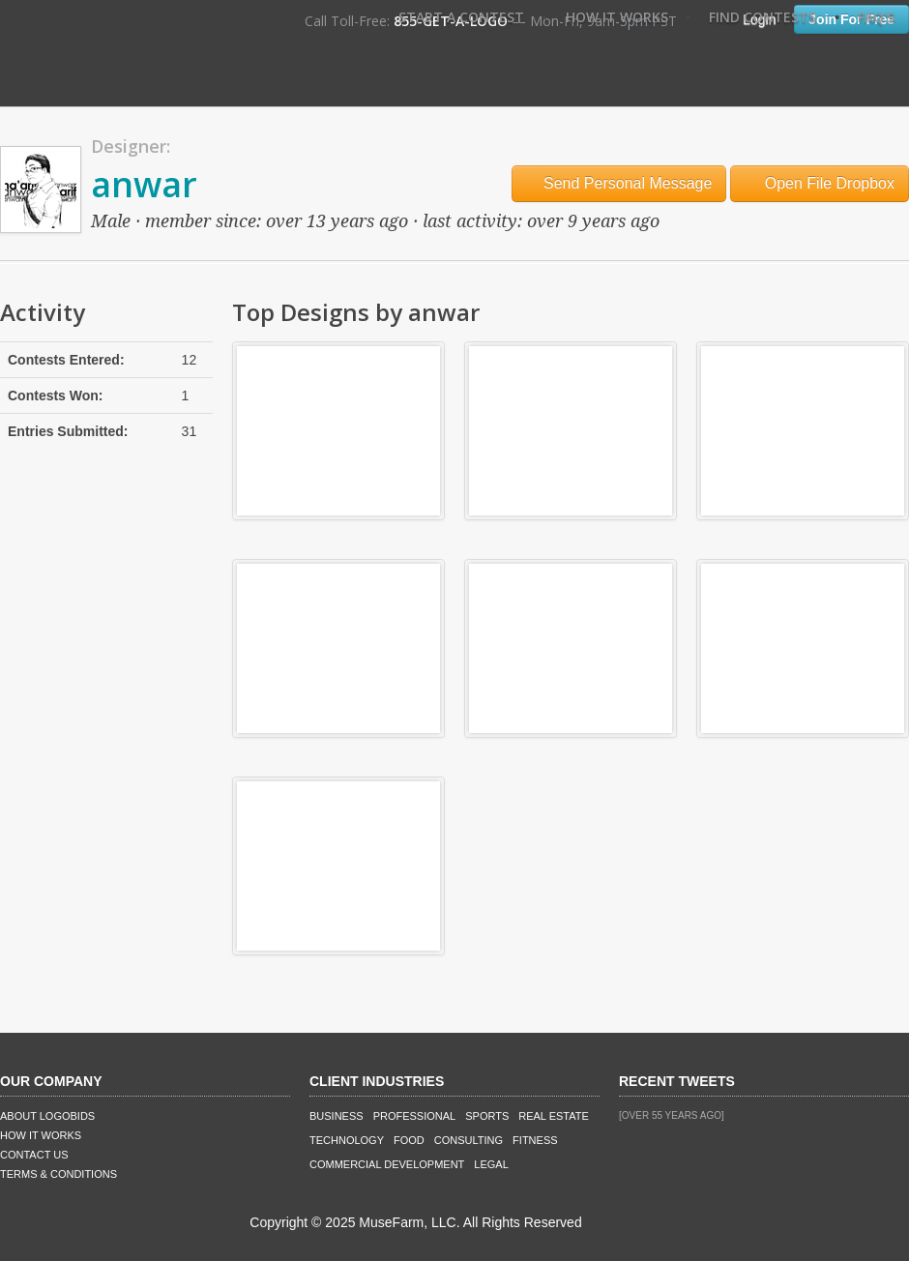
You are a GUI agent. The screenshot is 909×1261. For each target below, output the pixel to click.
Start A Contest (461, 17)
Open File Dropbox (819, 183)
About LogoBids (47, 1116)
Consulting (468, 1140)
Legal (491, 1164)
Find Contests (762, 17)
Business (336, 1116)
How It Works (617, 17)
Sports (487, 1116)
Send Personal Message (619, 183)
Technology (346, 1140)
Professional (414, 1116)
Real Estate (553, 1116)
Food (409, 1140)
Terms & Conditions (58, 1174)
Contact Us (34, 1154)
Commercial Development (386, 1164)
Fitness (535, 1140)
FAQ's (876, 17)
